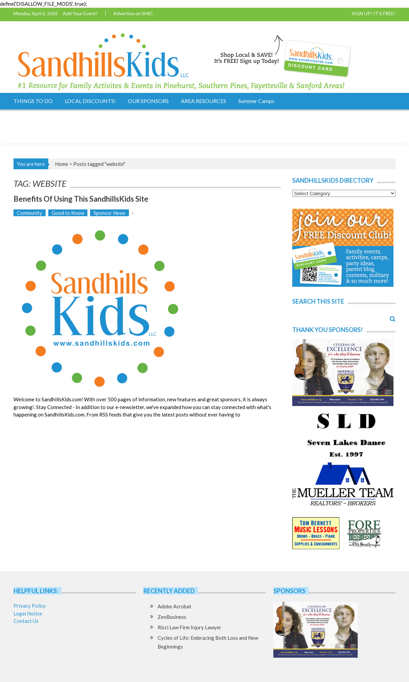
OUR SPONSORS (148, 101)
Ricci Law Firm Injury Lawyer (189, 627)
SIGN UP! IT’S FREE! (374, 13)
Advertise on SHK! (133, 13)
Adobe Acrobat (174, 606)
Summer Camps (256, 101)
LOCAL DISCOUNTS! (90, 101)
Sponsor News (109, 213)
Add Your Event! (80, 13)
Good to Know (68, 213)
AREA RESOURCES (203, 101)
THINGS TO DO (33, 101)
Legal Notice (27, 613)
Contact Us (25, 621)
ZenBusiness (172, 617)
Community (29, 213)
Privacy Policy (29, 606)
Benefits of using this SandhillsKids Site (80, 198)
